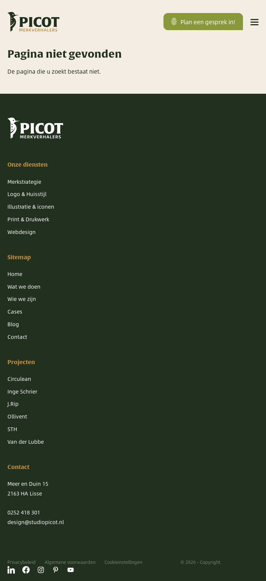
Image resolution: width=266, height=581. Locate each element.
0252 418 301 (23, 512)
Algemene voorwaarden (70, 562)
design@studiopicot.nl (35, 522)
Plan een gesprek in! (203, 22)
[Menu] (254, 21)
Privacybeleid (21, 562)
